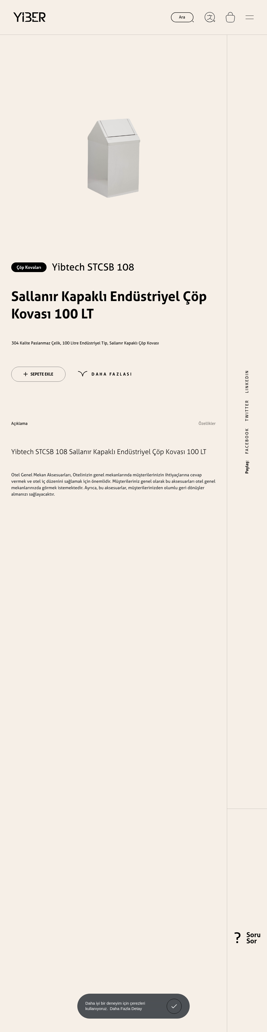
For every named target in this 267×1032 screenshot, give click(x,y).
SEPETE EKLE (38, 374)
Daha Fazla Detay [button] (126, 1008)
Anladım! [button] (174, 1002)
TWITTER (247, 410)
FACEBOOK (247, 441)
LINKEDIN (247, 381)
